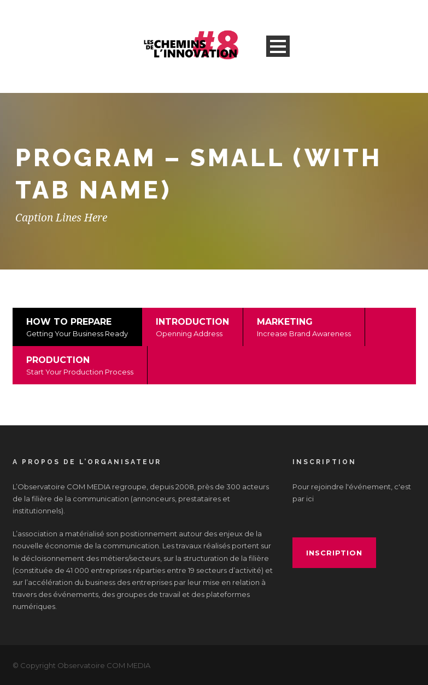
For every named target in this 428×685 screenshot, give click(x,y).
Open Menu (278, 46)
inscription (334, 552)
